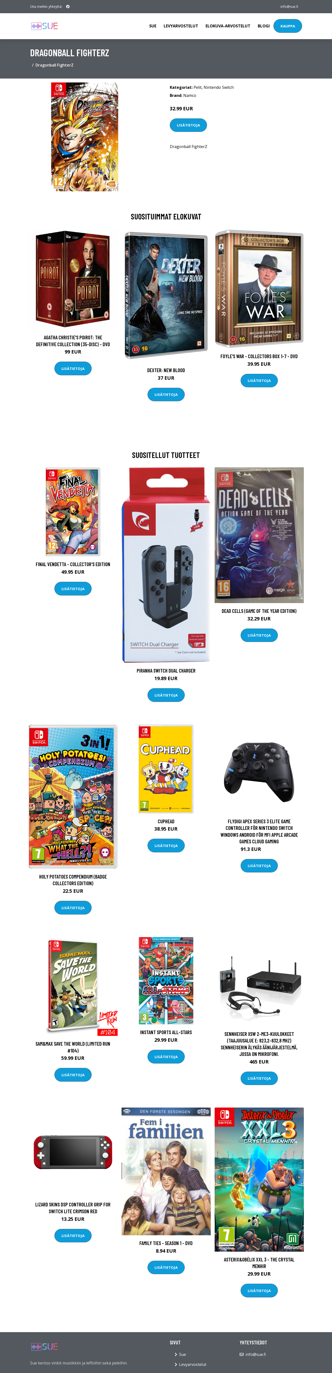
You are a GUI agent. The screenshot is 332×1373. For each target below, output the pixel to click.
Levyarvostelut (181, 26)
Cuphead (166, 821)
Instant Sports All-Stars (166, 1032)
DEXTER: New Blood (166, 370)
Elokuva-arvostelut (228, 26)
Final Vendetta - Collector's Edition (73, 564)
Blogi (264, 26)
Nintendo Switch (219, 87)
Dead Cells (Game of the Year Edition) (259, 611)
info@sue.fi (289, 6)
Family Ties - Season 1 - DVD (166, 1243)
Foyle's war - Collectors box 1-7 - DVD (259, 356)
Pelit (198, 87)
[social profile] (68, 6)
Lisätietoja (188, 125)
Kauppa (288, 25)
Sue (152, 26)
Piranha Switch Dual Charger (166, 670)
